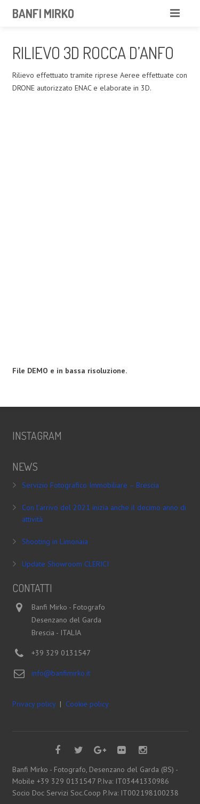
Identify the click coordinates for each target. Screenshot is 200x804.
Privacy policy (33, 704)
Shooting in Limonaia (55, 541)
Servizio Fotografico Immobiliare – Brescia (90, 485)
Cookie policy (87, 704)
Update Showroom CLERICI (65, 564)
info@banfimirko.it (60, 673)
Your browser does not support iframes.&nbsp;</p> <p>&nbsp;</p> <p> (100, 227)
